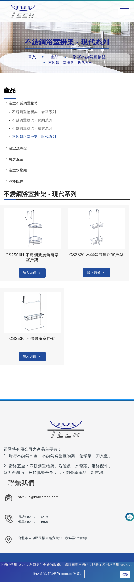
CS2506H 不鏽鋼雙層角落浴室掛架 (32, 257)
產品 (54, 57)
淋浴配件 (16, 181)
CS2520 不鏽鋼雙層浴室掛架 (96, 255)
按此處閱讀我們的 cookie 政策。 (58, 574)
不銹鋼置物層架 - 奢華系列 (34, 112)
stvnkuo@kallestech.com (38, 497)
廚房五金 (16, 159)
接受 (125, 574)
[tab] (67, 103)
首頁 (32, 57)
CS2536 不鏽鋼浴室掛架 (32, 338)
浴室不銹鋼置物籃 (89, 57)
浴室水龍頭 (18, 170)
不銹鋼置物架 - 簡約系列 (32, 120)
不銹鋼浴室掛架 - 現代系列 (34, 136)
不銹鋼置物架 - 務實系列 (32, 128)
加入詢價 (32, 273)
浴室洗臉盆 (18, 148)
